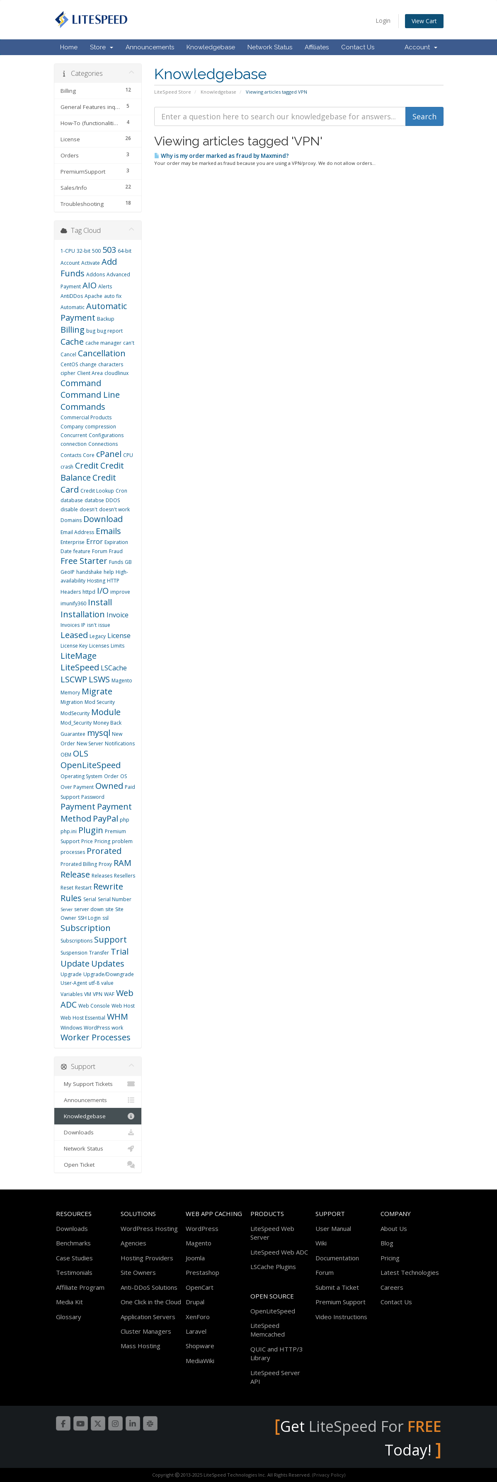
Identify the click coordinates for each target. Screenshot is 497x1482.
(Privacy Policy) (328, 1475)
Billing (73, 329)
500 (96, 250)
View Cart (424, 21)
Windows (71, 1027)
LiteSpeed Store (172, 92)
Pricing (102, 841)
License (119, 635)
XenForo (198, 1317)
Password (92, 796)
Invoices (70, 625)
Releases (102, 875)
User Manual (333, 1228)
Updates (107, 963)
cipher (68, 373)
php (124, 819)
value (107, 982)
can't (128, 342)
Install (100, 602)
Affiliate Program (80, 1287)
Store (101, 47)
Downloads (98, 1132)
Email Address (77, 532)
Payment (78, 806)
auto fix (112, 296)
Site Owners (138, 1272)
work (117, 1027)
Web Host (123, 1005)
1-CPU (68, 250)
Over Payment (77, 787)
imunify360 (73, 603)
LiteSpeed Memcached (267, 1329)
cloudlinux (116, 373)
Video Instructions (341, 1317)
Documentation (337, 1258)
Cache (72, 341)
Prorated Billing (79, 864)
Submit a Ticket (337, 1287)
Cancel (68, 354)
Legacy (98, 636)
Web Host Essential (83, 1017)
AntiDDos (72, 296)
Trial (119, 951)
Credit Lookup (97, 490)
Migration (72, 702)
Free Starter (84, 560)
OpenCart (199, 1287)
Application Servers (148, 1317)
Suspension (74, 952)
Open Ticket (98, 1165)
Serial (89, 899)
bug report (110, 330)
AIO (89, 285)
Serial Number (114, 899)
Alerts (105, 286)
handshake (89, 571)
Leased (74, 635)
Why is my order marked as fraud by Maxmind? (221, 156)
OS (123, 776)
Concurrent (74, 435)
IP (83, 625)
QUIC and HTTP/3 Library (276, 1353)
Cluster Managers (146, 1331)
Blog (387, 1243)
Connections (103, 443)
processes (73, 852)
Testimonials (74, 1272)
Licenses (99, 645)
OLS (80, 753)
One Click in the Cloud (151, 1302)
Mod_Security (76, 722)
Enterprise (73, 542)
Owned (109, 785)
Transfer (99, 952)
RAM (122, 862)
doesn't (88, 509)
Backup (105, 318)
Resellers (124, 875)
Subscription (86, 927)
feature (81, 551)
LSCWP (74, 679)
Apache (93, 296)
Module (106, 712)
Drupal (195, 1302)
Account (421, 47)
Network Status (269, 47)
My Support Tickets (98, 1084)
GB (128, 562)
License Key (74, 645)
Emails (108, 531)
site (109, 909)
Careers (392, 1287)
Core (89, 455)
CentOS (69, 364)
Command (81, 383)
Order (111, 776)
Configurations (106, 435)
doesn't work (114, 509)
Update (75, 963)
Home (69, 47)
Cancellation (102, 353)
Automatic (73, 307)
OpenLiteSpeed (91, 765)
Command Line (90, 394)
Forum (99, 551)
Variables (71, 994)
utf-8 (94, 982)
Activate (90, 262)
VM (87, 994)
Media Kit (69, 1302)
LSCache (114, 667)
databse (94, 500)
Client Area (90, 373)
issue (104, 625)
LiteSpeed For (374, 1426)
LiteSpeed (80, 667)
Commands (83, 406)
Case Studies (74, 1258)
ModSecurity (75, 713)
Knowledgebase (211, 47)
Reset (67, 887)
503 (109, 249)
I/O (103, 590)
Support (110, 939)
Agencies (133, 1243)
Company (72, 426)
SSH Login (89, 917)
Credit (87, 465)
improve (120, 591)
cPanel (108, 453)
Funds (116, 562)
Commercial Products (86, 417)
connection (74, 443)
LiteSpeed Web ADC (279, 1252)
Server (67, 909)
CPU (128, 455)
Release (75, 874)
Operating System (81, 776)
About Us (394, 1228)
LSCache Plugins (273, 1266)
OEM (66, 754)
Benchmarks (73, 1243)
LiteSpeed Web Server (272, 1232)
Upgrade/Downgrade (108, 974)
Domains (71, 520)
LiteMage (79, 655)
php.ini (69, 831)
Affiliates (317, 47)
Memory (70, 692)
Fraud (116, 551)
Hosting (96, 580)
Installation (83, 614)
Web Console (94, 1005)
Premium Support (340, 1302)
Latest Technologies (410, 1272)
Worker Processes (96, 1037)
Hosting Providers (147, 1258)
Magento (122, 680)
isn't (92, 625)
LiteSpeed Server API (275, 1376)
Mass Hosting (140, 1346)
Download (103, 519)
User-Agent (74, 982)
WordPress (97, 1027)
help (109, 571)
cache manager (103, 342)
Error (94, 541)
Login (383, 20)
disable (69, 509)
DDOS (113, 500)
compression (100, 426)
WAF (109, 994)
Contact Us (357, 47)
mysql (98, 732)
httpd (88, 591)
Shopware (200, 1346)
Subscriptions (76, 940)
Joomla (195, 1258)
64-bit (124, 250)
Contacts (71, 455)
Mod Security (100, 702)
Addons (95, 274)
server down (89, 909)
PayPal (105, 818)
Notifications (120, 743)
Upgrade (71, 974)
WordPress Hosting (149, 1228)
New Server (90, 743)
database (72, 500)
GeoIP (68, 571)
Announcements (150, 47)
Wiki (321, 1243)
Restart (83, 887)
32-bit (83, 250)
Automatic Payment (94, 312)
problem (122, 841)
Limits (117, 645)
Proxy (105, 864)
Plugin (90, 830)
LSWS (99, 679)
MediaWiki (200, 1360)
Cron (121, 490)
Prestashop (202, 1272)
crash (67, 466)
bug (90, 330)
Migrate (97, 691)
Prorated (104, 850)
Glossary (68, 1317)
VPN (97, 994)
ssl (105, 917)
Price (87, 841)
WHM (117, 1016)
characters (110, 364)
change (88, 364)
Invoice (117, 614)
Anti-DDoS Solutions (149, 1287)
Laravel (196, 1331)
